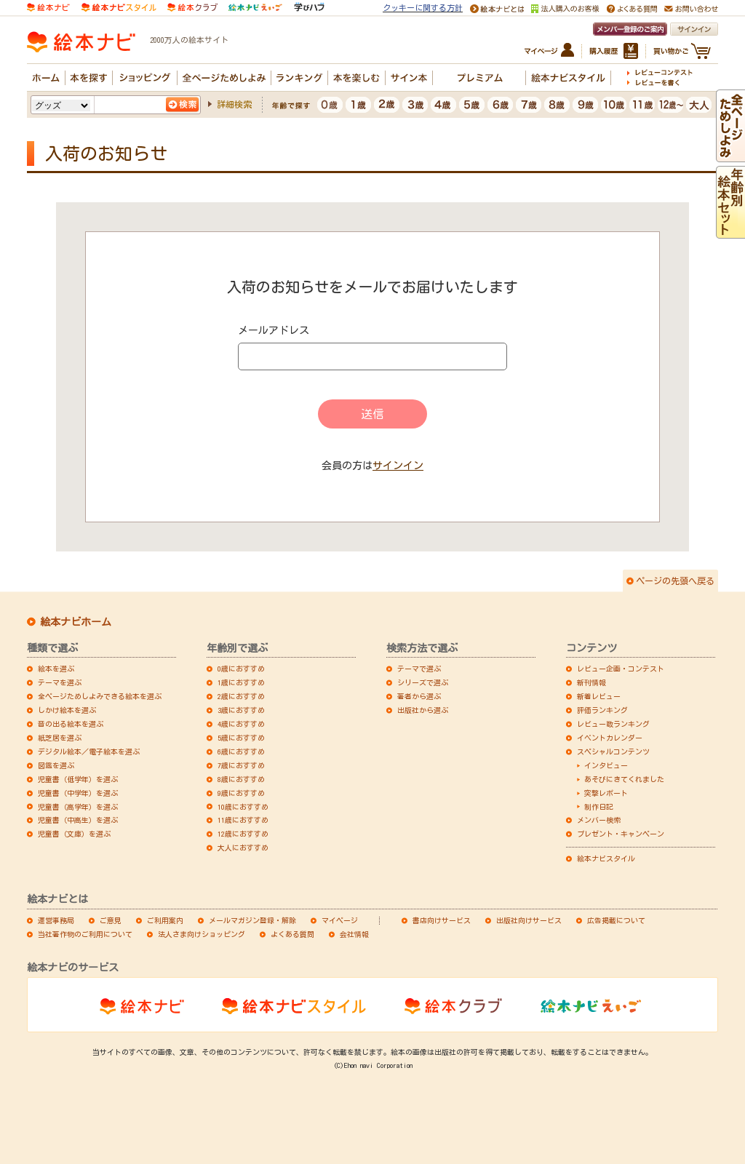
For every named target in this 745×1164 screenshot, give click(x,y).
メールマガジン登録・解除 (252, 920)
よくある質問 (292, 934)
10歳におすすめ (243, 806)
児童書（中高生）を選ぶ (78, 820)
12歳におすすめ (243, 833)
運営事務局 (56, 920)
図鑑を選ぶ (56, 765)
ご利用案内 (165, 920)
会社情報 (354, 934)
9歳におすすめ (241, 793)
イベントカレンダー (609, 737)
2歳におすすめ (241, 696)
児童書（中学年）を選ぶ (78, 793)
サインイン (397, 466)
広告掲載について (616, 920)
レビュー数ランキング (613, 724)
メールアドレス (273, 330)
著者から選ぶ (419, 696)
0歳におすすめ (241, 668)
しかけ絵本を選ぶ (67, 710)
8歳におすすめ (241, 779)
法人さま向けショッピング (201, 934)
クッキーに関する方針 (423, 8)
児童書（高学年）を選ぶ (78, 806)
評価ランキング (602, 710)
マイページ (340, 920)
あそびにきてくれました (624, 779)
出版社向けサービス (529, 920)
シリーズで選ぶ (422, 682)
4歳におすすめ (241, 724)
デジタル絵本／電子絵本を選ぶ (89, 751)
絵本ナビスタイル (606, 858)
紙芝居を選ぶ (59, 737)
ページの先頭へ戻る (675, 580)
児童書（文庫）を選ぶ (74, 833)
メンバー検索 (599, 820)
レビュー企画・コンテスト (620, 668)
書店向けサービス (442, 920)
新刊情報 (591, 682)
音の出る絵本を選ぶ (70, 724)
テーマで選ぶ (419, 668)
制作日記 (598, 806)
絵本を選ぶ (56, 668)
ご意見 (110, 920)
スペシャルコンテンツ (613, 751)
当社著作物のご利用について (85, 934)
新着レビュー (599, 696)
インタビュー (606, 765)
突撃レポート (606, 793)
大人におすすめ (243, 847)
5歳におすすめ (241, 737)
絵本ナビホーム (75, 622)
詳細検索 (234, 104)
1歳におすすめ (241, 682)
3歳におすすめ (241, 710)
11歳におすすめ (243, 820)
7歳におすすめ (241, 765)
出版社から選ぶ (422, 710)
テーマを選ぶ (59, 682)
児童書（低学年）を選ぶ (78, 779)
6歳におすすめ (241, 751)
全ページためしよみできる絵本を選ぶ (100, 696)
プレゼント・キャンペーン (620, 833)
